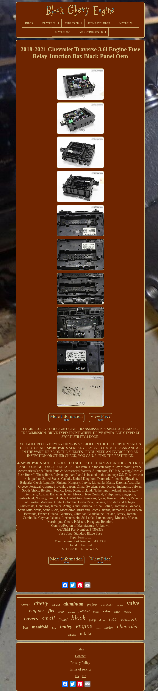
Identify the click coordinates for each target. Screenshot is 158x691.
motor (108, 627)
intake (86, 633)
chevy (41, 603)
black (96, 611)
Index (80, 649)
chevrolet (127, 626)
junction (71, 612)
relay (107, 611)
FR (84, 676)
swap (61, 611)
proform (92, 604)
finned (63, 620)
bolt (25, 627)
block (78, 618)
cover (25, 604)
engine (84, 626)
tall (113, 620)
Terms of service (80, 669)
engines (36, 610)
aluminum (73, 603)
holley (66, 626)
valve (133, 603)
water (98, 628)
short (117, 611)
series (120, 606)
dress (102, 620)
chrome (128, 612)
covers (31, 619)
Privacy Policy (80, 663)
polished (84, 611)
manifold (40, 627)
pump (92, 620)
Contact (80, 656)
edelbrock (129, 619)
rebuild (56, 605)
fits (51, 610)
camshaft (107, 605)
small (48, 618)
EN (77, 676)
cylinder (72, 635)
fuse (54, 628)
